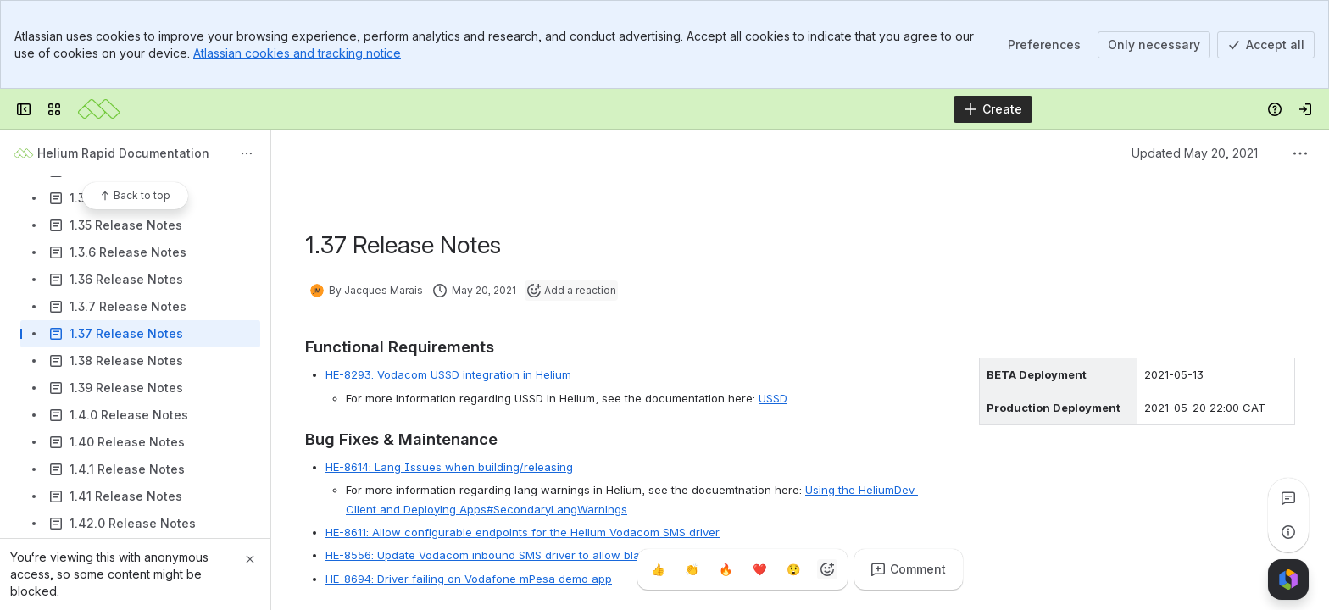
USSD (773, 398)
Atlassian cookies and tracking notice (297, 53)
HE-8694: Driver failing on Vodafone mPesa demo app (468, 578)
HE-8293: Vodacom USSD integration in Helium (448, 374)
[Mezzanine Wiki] (99, 109)
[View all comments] (1288, 498)
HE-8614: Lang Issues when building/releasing (449, 467)
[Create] (993, 109)
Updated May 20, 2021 (1195, 153)
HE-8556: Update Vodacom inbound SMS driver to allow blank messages (517, 555)
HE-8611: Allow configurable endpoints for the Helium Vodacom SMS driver (522, 532)
